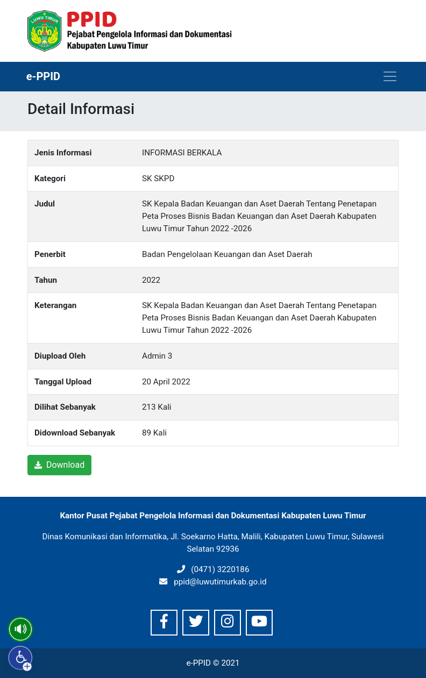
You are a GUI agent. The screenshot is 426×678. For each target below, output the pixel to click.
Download (59, 465)
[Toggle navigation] (390, 76)
